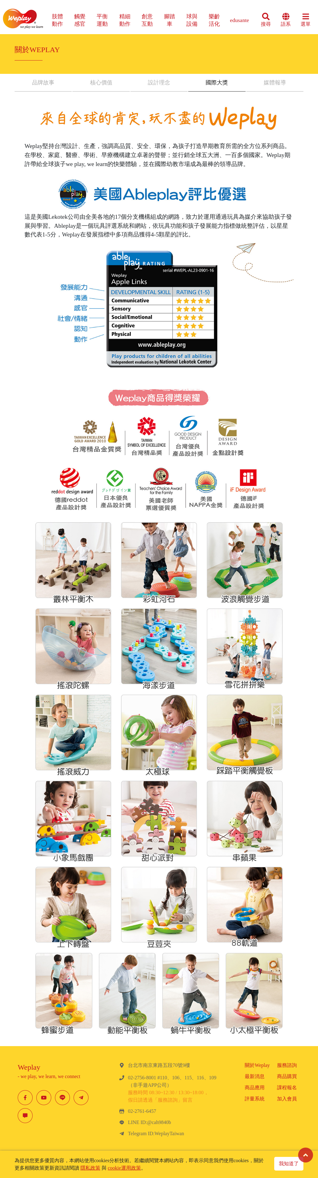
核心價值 (101, 82)
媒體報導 (275, 82)
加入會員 (287, 1098)
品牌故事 (43, 82)
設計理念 (159, 82)
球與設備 (192, 20)
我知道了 (289, 1163)
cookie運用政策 (124, 1168)
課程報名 (287, 1087)
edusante (239, 20)
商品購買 (287, 1076)
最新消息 (255, 1076)
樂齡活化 (214, 20)
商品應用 (255, 1087)
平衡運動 (102, 20)
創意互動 (147, 20)
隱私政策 (90, 1168)
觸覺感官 (79, 20)
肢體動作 (57, 20)
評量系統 (255, 1098)
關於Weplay (257, 1065)
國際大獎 (217, 82)
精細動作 (124, 20)
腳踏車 (169, 20)
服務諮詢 (287, 1065)
